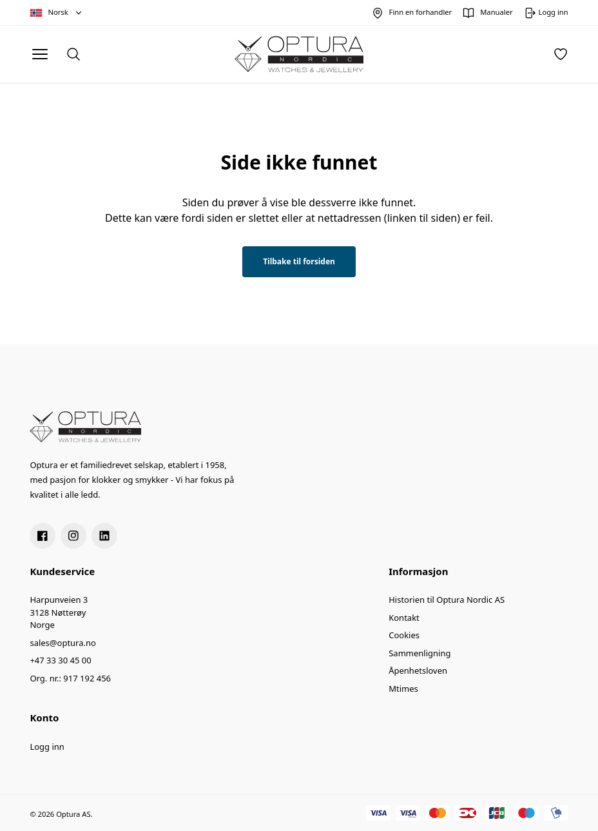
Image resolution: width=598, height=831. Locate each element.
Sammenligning (419, 653)
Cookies (404, 635)
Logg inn (47, 746)
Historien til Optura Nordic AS (447, 599)
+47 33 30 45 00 (60, 660)
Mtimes (403, 688)
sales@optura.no (63, 643)
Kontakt (404, 617)
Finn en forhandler (420, 12)
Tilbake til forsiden (299, 261)
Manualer (496, 12)
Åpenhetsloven (418, 670)
